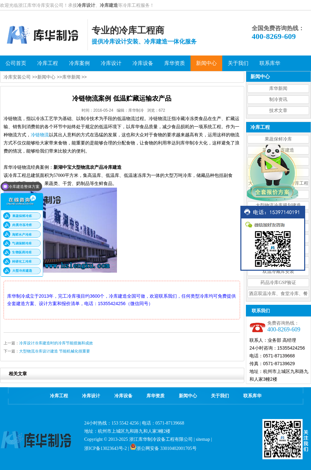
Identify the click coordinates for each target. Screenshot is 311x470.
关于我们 (220, 395)
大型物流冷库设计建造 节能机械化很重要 (54, 351)
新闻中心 (46, 77)
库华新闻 (278, 88)
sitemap (203, 439)
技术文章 (278, 110)
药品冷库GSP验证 (278, 282)
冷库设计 (86, 5)
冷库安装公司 (17, 77)
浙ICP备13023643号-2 (105, 448)
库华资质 (155, 395)
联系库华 (252, 395)
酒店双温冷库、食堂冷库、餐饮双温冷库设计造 (278, 294)
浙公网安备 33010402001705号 (163, 448)
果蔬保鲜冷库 (278, 139)
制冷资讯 (278, 99)
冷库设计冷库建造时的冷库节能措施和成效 (56, 343)
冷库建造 (109, 5)
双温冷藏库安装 (278, 271)
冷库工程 (59, 395)
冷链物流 (40, 134)
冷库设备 (123, 395)
